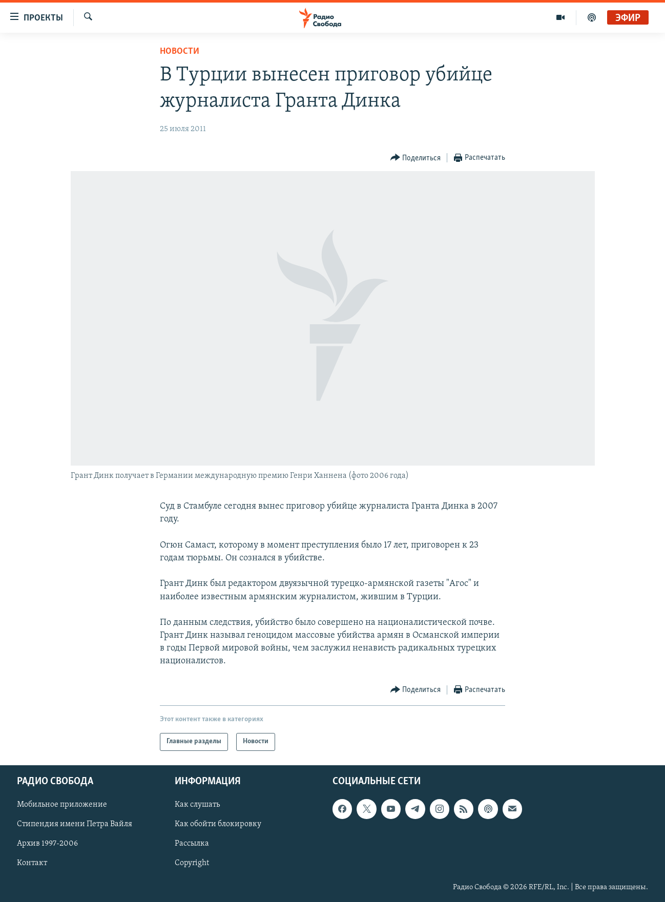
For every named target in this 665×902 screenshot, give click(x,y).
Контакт (32, 863)
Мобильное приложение (62, 805)
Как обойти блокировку (218, 824)
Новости (179, 51)
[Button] (415, 158)
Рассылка (192, 844)
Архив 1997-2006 (47, 844)
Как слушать (197, 805)
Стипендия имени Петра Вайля (74, 824)
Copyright (192, 863)
